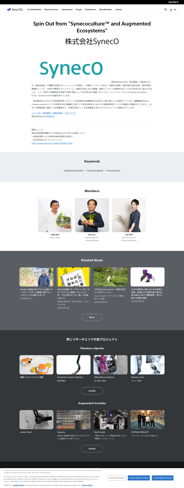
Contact (118, 9)
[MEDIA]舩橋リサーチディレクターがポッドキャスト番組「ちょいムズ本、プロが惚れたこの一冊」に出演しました (73, 293)
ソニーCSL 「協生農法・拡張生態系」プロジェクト (54, 113)
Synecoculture (113, 170)
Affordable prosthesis (104, 377)
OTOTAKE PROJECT (140, 432)
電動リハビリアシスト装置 (31, 377)
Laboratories (67, 9)
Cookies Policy (18, 486)
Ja (171, 9)
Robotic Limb (137, 377)
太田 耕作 (129, 234)
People (79, 9)
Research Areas (51, 9)
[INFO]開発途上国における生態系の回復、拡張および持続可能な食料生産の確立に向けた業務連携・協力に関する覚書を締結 (146, 293)
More (92, 317)
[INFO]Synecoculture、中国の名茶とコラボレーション (109, 291)
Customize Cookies (117, 479)
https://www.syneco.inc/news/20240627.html (52, 143)
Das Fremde (99, 432)
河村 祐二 (92, 234)
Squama (61, 432)
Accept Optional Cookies (162, 479)
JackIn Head (26, 432)
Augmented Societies (74, 170)
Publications (90, 9)
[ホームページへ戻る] (15, 9)
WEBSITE (50, 116)
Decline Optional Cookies (138, 479)
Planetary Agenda (95, 170)
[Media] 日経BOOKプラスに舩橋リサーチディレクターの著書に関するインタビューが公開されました (36, 292)
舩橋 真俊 (55, 234)
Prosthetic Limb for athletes (70, 377)
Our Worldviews (34, 9)
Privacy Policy (87, 486)
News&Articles (105, 9)
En (175, 9)
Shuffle (92, 391)
